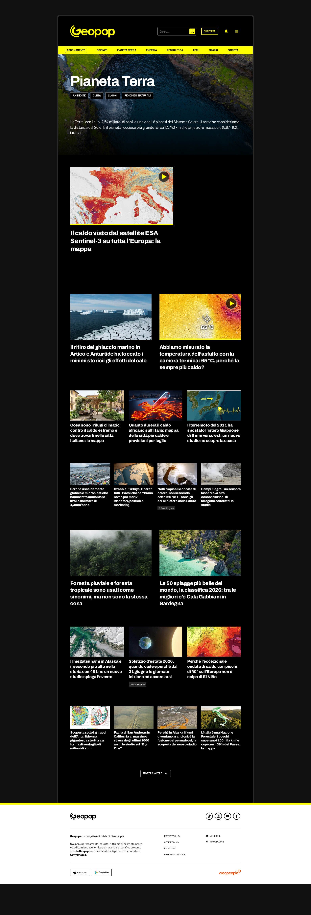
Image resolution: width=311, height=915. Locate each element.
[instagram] (218, 846)
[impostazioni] (215, 872)
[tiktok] (209, 846)
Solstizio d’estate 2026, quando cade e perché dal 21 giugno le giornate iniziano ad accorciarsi (153, 700)
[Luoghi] (112, 126)
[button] (236, 31)
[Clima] (96, 126)
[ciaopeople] (230, 903)
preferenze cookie (174, 885)
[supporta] (209, 31)
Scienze (102, 50)
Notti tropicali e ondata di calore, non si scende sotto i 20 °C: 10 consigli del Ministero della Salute (176, 525)
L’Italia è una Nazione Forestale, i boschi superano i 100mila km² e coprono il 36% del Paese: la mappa (220, 771)
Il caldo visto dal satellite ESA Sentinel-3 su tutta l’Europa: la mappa (115, 271)
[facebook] (236, 846)
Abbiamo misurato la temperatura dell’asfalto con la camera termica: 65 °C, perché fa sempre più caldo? (199, 388)
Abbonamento (76, 50)
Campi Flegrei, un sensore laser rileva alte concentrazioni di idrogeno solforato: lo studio (221, 527)
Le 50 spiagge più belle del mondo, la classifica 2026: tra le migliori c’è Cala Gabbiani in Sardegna (197, 624)
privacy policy (172, 866)
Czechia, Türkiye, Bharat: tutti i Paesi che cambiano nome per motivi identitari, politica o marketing (133, 527)
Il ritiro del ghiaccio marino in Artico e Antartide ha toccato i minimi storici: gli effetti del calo (108, 384)
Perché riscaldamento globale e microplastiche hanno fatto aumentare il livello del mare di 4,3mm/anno (89, 527)
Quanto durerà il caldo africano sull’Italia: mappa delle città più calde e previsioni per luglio (153, 463)
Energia (151, 50)
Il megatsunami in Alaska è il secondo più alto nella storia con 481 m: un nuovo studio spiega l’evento (96, 700)
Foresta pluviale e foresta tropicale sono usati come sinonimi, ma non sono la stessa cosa (109, 624)
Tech (196, 50)
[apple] (80, 903)
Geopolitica (175, 50)
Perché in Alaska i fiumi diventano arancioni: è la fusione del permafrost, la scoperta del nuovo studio (177, 769)
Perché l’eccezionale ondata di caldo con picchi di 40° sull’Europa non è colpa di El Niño (212, 700)
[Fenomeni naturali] (137, 126)
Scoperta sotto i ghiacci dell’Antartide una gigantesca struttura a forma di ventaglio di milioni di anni (88, 771)
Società (233, 50)
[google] (102, 903)
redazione (170, 879)
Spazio (213, 50)
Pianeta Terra (126, 50)
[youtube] (227, 846)
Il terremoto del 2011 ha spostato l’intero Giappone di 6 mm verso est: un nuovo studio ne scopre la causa (213, 463)
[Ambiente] (79, 126)
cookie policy (171, 872)
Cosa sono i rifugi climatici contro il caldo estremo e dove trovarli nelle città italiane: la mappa (95, 463)
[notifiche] (226, 31)
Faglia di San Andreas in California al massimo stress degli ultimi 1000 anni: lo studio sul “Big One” (132, 771)
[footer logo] (107, 847)
